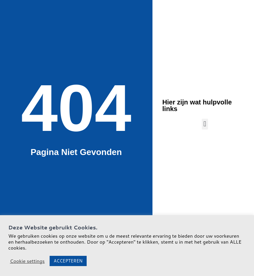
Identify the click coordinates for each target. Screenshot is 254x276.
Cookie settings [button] (27, 261)
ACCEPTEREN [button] (68, 261)
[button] (205, 124)
